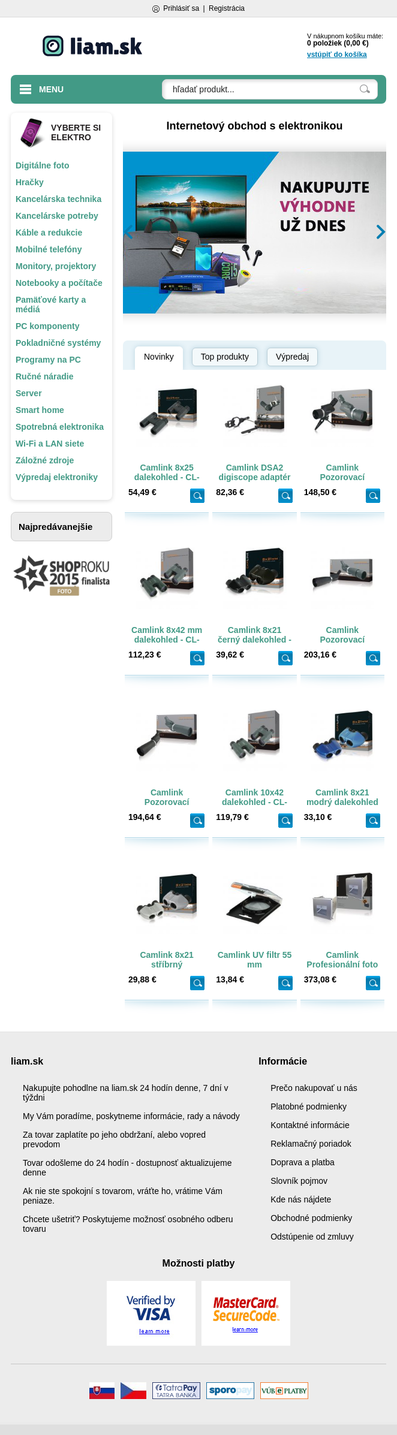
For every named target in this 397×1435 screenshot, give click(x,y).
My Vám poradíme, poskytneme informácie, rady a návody (131, 1116)
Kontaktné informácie (310, 1125)
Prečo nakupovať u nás (313, 1088)
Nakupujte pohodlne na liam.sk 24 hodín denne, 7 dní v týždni (125, 1092)
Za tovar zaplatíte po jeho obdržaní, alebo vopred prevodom (114, 1139)
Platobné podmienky (308, 1106)
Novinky (159, 356)
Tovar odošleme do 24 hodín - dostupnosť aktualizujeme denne (127, 1167)
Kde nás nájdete (300, 1199)
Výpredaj (292, 356)
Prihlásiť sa (181, 8)
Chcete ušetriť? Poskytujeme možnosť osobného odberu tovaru (128, 1224)
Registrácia (227, 8)
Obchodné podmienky (311, 1218)
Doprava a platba (302, 1162)
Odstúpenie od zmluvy (312, 1236)
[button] (128, 232)
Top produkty (225, 356)
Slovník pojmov (298, 1181)
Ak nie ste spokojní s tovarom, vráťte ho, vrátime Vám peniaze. (122, 1195)
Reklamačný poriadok (310, 1143)
